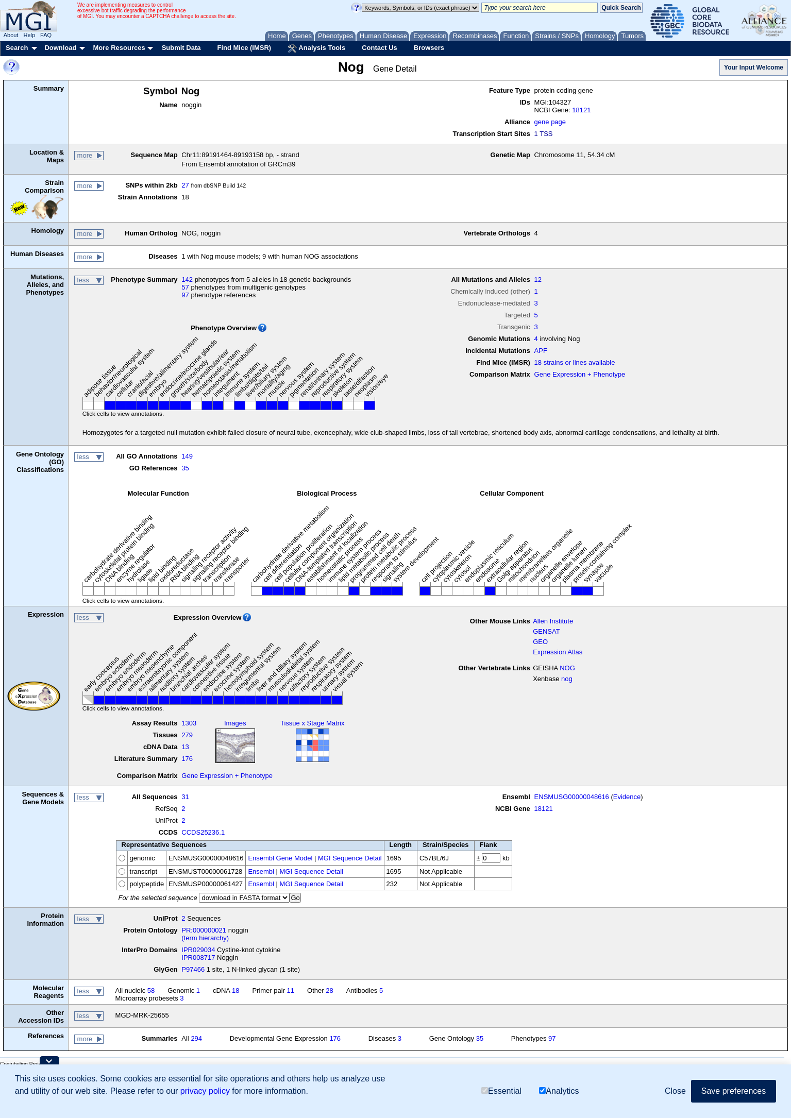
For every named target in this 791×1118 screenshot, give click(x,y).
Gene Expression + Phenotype (580, 374)
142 (187, 279)
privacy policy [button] (205, 1091)
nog (567, 679)
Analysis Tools (316, 48)
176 (187, 759)
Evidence (627, 797)
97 (185, 295)
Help (29, 35)
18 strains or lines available (574, 362)
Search (17, 48)
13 (185, 747)
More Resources (119, 48)
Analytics (559, 1091)
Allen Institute (553, 621)
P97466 (193, 969)
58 (151, 990)
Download (60, 48)
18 (235, 990)
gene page (550, 122)
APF (540, 350)
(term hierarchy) (205, 938)
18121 (581, 110)
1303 (188, 723)
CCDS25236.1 (203, 832)
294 (196, 1038)
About (11, 35)
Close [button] (675, 1091)
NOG (567, 668)
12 (538, 279)
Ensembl (261, 871)
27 (185, 185)
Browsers (429, 48)
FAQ (46, 35)
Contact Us (379, 48)
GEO (540, 642)
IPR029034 (198, 950)
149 (187, 456)
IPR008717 (198, 957)
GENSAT (546, 631)
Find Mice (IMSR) (244, 48)
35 (185, 468)
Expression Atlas (557, 652)
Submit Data (181, 48)
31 (185, 797)
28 (329, 990)
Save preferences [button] (733, 1091)
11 (290, 990)
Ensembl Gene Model (280, 858)
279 (187, 735)
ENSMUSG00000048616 (571, 797)
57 (185, 287)
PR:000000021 (203, 930)
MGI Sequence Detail (350, 858)
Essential (501, 1091)
